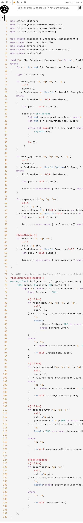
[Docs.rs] (2, 2)
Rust (77, 2)
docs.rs (68, 2)
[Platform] (19, 2)
